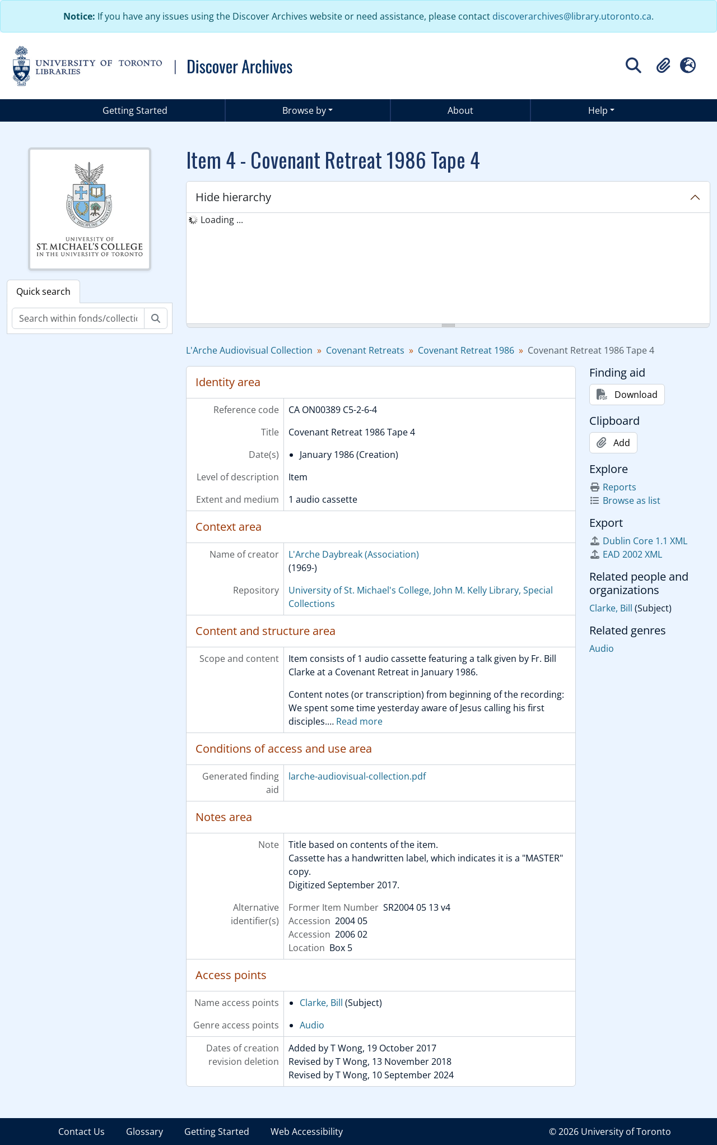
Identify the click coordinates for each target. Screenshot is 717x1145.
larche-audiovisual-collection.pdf (357, 776)
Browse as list (624, 500)
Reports (612, 487)
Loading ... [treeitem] (222, 220)
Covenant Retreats (365, 350)
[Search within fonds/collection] (78, 318)
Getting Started (135, 110)
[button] (663, 65)
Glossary (144, 1131)
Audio (312, 1025)
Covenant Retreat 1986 (466, 350)
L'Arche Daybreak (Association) (353, 554)
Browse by (304, 110)
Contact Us (81, 1131)
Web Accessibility (307, 1131)
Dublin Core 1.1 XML (638, 541)
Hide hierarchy (233, 197)
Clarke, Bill (321, 1002)
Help (598, 110)
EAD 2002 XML (625, 554)
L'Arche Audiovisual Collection (249, 350)
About (460, 110)
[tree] (448, 269)
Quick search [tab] (43, 291)
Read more (359, 721)
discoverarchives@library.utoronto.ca (571, 16)
